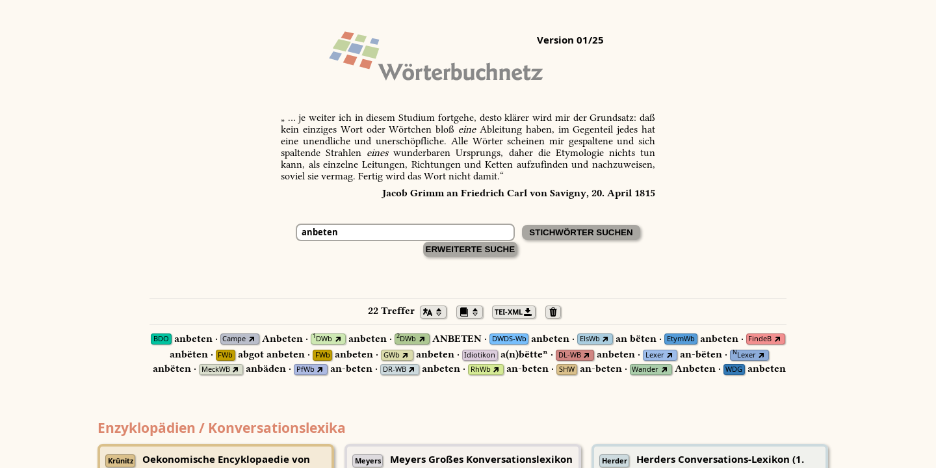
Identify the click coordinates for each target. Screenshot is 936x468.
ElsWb (590, 339)
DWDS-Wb (509, 339)
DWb (322, 339)
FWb (225, 355)
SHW (567, 369)
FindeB (760, 339)
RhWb (481, 369)
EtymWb (681, 339)
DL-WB (569, 355)
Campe (234, 339)
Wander (645, 369)
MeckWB (216, 369)
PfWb (305, 369)
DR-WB (394, 369)
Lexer (654, 355)
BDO (161, 339)
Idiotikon (479, 355)
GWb (392, 355)
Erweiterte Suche (470, 249)
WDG (733, 369)
